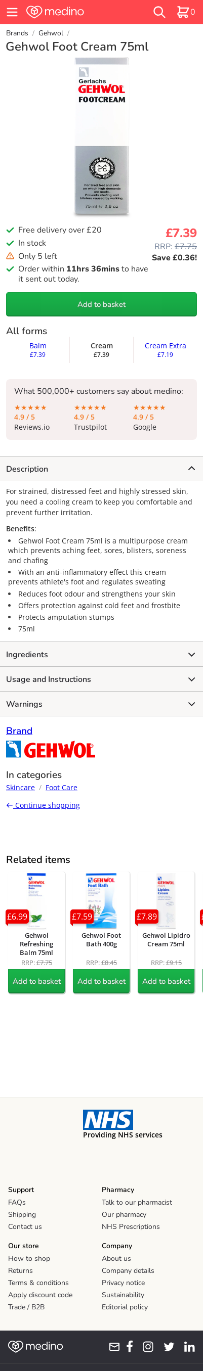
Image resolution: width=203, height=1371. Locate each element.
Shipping (22, 1214)
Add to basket (101, 304)
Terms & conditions (38, 1283)
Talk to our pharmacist (137, 1202)
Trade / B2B (26, 1307)
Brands (17, 33)
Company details (128, 1270)
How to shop (29, 1258)
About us (116, 1258)
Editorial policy (125, 1307)
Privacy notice (123, 1283)
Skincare (20, 787)
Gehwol (50, 33)
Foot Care (61, 787)
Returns (20, 1270)
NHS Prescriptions (131, 1226)
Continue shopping (43, 805)
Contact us (25, 1226)
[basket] (186, 12)
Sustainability (123, 1295)
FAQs (17, 1202)
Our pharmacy (124, 1214)
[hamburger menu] (12, 12)
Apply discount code (40, 1295)
